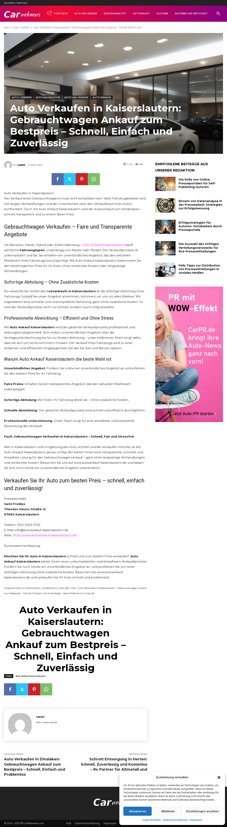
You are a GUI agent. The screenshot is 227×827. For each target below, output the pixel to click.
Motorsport (141, 13)
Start (6, 27)
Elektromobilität (115, 13)
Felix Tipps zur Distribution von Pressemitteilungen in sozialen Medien (199, 269)
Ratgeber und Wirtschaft (191, 13)
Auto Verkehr (102, 97)
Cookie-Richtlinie (151, 819)
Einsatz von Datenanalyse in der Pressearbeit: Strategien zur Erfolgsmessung (200, 204)
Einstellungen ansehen (202, 811)
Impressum (196, 819)
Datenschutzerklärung (175, 819)
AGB (68, 823)
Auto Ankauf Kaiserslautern (103, 245)
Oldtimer (162, 13)
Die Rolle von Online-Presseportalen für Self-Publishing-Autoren (197, 183)
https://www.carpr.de (46, 722)
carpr (21, 165)
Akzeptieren (137, 811)
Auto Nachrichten (48, 97)
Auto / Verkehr (21, 27)
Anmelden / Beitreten (16, 2)
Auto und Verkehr (85, 13)
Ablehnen (168, 811)
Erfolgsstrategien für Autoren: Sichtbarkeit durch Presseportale (200, 226)
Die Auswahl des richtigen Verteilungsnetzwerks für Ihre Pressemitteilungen (199, 247)
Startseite (57, 13)
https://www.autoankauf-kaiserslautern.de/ (45, 535)
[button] (219, 777)
